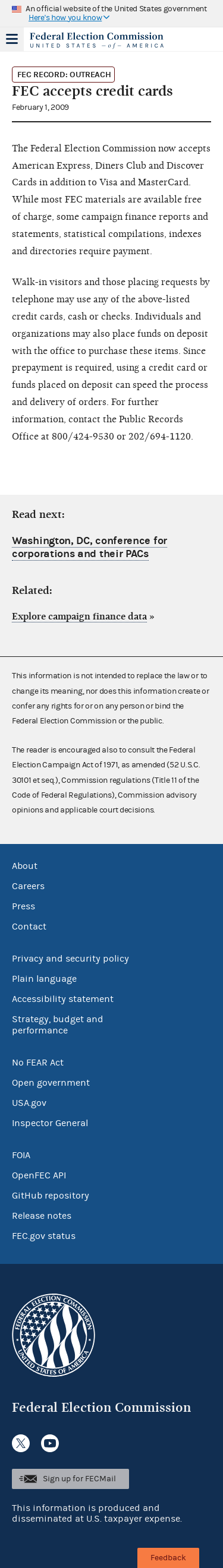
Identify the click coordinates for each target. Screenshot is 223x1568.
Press (23, 906)
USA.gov (29, 1103)
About (24, 866)
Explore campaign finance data (79, 616)
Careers (28, 886)
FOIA (21, 1155)
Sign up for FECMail (79, 1479)
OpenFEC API (39, 1175)
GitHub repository (50, 1195)
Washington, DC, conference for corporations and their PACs (89, 547)
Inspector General (50, 1123)
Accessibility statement (63, 999)
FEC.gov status (44, 1236)
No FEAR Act (38, 1062)
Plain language (44, 978)
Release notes (41, 1215)
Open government (51, 1082)
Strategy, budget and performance (57, 1025)
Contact (29, 926)
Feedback (168, 1558)
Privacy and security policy (70, 958)
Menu (12, 39)
